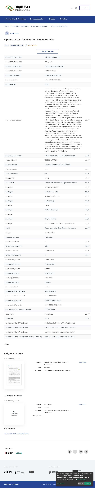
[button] (76, 7)
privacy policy (81, 479)
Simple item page (48, 51)
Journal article (17, 45)
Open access (32, 45)
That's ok (88, 483)
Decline (80, 483)
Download (82, 362)
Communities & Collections (15, 19)
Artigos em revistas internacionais (40, 26)
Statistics (63, 19)
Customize (60, 483)
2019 (6, 45)
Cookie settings (46, 484)
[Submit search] (71, 7)
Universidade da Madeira (20, 26)
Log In (84, 8)
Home (6, 26)
